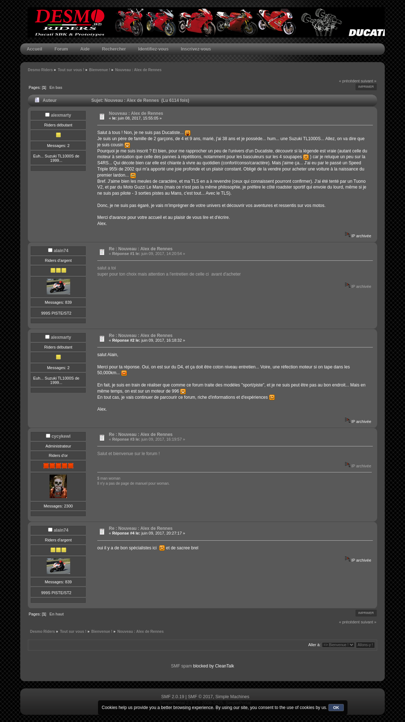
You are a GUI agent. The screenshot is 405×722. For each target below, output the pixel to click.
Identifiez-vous (153, 49)
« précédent (349, 81)
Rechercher (114, 49)
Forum (61, 49)
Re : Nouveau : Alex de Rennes (140, 248)
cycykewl (61, 436)
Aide (85, 49)
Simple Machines (233, 696)
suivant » (368, 81)
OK (336, 707)
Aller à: (314, 645)
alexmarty (61, 115)
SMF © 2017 (200, 696)
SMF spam (181, 666)
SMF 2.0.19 (172, 696)
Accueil (34, 49)
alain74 (61, 250)
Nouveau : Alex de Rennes (136, 113)
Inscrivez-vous (196, 49)
